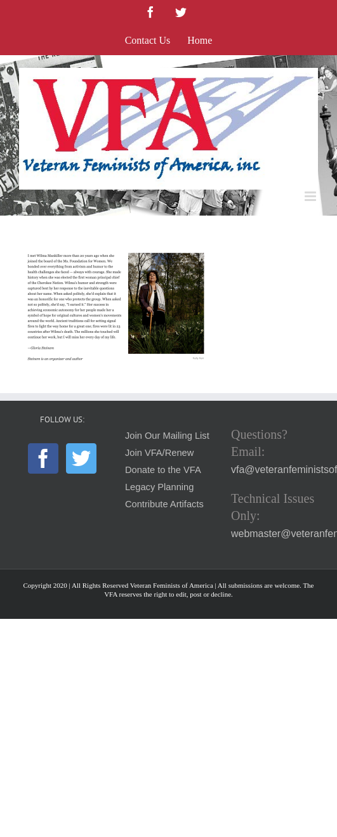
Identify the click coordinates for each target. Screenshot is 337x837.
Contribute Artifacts (164, 504)
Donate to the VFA (163, 470)
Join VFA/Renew (159, 453)
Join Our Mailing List (167, 436)
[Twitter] (81, 458)
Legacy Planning (159, 487)
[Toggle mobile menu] (311, 196)
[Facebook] (43, 458)
